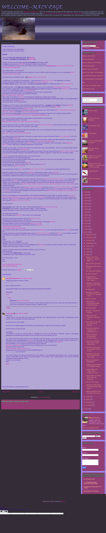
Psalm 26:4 (9, 345)
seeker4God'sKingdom (12, 278)
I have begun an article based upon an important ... (93, 377)
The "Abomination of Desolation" (92, 79)
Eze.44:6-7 (36, 121)
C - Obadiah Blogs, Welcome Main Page (91, 482)
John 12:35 (39, 187)
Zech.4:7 (4, 115)
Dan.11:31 (11, 121)
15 (26, 115)
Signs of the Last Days (93, 263)
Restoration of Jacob (91, 491)
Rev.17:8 (59, 233)
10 (5, 74)
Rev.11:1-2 (29, 121)
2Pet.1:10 (37, 82)
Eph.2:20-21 (48, 124)
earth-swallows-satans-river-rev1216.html (14, 228)
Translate (94, 47)
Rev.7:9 (20, 115)
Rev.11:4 (15, 115)
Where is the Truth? (88, 56)
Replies (10, 297)
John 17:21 (27, 12)
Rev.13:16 (17, 138)
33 (74, 151)
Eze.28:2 (32, 90)
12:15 (38, 218)
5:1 (41, 233)
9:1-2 (45, 184)
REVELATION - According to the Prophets (12, 407)
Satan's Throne (91, 298)
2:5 (52, 80)
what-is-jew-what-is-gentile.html (11, 226)
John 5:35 (66, 87)
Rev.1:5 (32, 57)
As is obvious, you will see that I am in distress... (93, 323)
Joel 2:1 (25, 197)
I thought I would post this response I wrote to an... (93, 284)
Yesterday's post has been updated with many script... (92, 355)
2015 (86, 223)
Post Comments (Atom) (44, 397)
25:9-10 (57, 179)
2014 (86, 226)
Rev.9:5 (22, 97)
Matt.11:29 (67, 230)
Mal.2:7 (57, 110)
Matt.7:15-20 (50, 190)
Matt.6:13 (4, 197)
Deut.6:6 (66, 136)
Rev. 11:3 (47, 13)
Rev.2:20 (67, 187)
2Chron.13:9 (20, 95)
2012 (86, 232)
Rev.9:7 (5, 95)
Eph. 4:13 (35, 12)
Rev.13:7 (29, 143)
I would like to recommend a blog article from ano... (92, 303)
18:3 (71, 65)
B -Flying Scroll (89, 479)
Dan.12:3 (40, 77)
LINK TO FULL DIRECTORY (91, 85)
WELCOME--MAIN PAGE (31, 7)
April (88, 396)
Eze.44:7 (73, 110)
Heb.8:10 (70, 105)
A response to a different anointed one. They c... (92, 278)
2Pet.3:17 (22, 165)
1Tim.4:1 (7, 190)
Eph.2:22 (35, 111)
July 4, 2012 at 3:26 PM (22, 313)
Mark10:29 (8, 348)
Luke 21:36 (37, 197)
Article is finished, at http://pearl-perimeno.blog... (92, 336)
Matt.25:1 (62, 151)
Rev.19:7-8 (27, 108)
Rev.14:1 (61, 136)
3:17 (41, 82)
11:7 (23, 200)
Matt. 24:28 (56, 13)
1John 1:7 (33, 187)
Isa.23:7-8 (26, 90)
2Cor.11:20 (46, 233)
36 (15, 121)
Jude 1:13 (42, 169)
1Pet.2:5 (30, 111)
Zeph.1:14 (30, 197)
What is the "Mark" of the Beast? (92, 72)
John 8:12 (27, 187)
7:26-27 (52, 179)
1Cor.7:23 (61, 187)
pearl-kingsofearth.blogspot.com (11, 67)
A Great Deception (88, 59)
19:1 (29, 115)
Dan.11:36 (5, 133)
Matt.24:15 (5, 111)
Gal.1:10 (21, 100)
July (87, 249)
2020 (86, 209)
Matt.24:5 (52, 184)
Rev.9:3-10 (19, 215)
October (89, 240)
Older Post (75, 391)
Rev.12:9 (36, 184)
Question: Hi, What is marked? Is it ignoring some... (93, 294)
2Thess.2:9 (30, 184)
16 (53, 141)
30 (12, 348)
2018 (86, 215)
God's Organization (88, 66)
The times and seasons (93, 271)
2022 (86, 203)
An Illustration (90, 289)
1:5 (53, 65)
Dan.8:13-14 (20, 133)
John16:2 (58, 342)
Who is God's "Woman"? (90, 69)
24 (55, 184)
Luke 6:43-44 (58, 190)
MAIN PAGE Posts (88, 89)
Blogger (63, 501)
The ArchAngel (91, 308)
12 (62, 65)
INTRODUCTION (94, 126)
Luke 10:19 (11, 74)
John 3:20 (15, 180)
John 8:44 (23, 184)
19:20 (55, 207)
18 (63, 65)
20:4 (29, 348)
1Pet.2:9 (62, 110)
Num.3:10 (67, 110)
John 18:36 (32, 59)
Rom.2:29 (57, 106)
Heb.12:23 (69, 83)
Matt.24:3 (41, 244)
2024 (86, 198)
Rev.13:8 (22, 348)
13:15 (71, 187)
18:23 (67, 151)
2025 (86, 195)
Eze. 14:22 (79, 13)
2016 (86, 220)
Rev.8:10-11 (45, 80)
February (89, 402)
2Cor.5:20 (44, 141)
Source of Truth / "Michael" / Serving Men (92, 317)
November (89, 237)
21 (7, 95)
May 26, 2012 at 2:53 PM (25, 278)
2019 (86, 212)
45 (62, 190)
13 (24, 115)
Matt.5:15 (61, 87)
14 (69, 65)
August (88, 246)
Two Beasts (92, 133)
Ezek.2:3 (16, 74)
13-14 (49, 207)
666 (83, 82)
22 (52, 124)
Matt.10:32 (16, 348)
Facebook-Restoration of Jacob (92, 487)
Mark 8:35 (15, 198)
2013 (86, 229)
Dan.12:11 (5, 144)
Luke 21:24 (23, 121)
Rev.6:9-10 (13, 200)
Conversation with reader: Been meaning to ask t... (92, 371)
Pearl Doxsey (9, 313)
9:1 (50, 80)
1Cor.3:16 (24, 111)
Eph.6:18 (42, 197)
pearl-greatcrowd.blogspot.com (40, 115)
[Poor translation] (5, 511)
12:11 (18, 121)
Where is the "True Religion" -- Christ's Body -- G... (93, 258)
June (88, 252)
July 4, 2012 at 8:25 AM (23, 300)
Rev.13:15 (29, 340)
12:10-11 (27, 200)
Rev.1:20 (28, 162)
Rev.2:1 (30, 77)
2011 (86, 409)
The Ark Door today (92, 382)
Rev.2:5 (45, 82)
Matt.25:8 (30, 172)
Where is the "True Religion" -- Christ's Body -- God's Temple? (96, 165)
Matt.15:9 (47, 179)
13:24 (70, 151)
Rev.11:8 (63, 13)
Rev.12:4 (35, 77)
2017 (86, 218)
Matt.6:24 (42, 230)
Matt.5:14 (49, 141)
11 (10, 115)
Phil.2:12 (10, 197)
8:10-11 (41, 184)
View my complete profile (90, 428)
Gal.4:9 (38, 233)
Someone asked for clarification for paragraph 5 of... (92, 329)
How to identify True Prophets (92, 62)
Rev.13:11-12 (22, 149)
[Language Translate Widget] (89, 46)
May (87, 254)
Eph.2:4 (63, 83)
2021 (86, 206)
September (90, 243)
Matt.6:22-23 (55, 172)
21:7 (26, 348)
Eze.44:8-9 (13, 95)
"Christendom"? (93, 171)
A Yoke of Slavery (91, 274)
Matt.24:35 (73, 190)
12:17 (64, 184)
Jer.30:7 (20, 197)
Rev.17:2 (59, 65)
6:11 (31, 108)
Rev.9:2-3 (39, 225)
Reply (7, 294)
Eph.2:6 (42, 164)
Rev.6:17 (15, 197)
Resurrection (92, 110)
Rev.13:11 (59, 184)
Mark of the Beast (94, 178)
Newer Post (6, 391)
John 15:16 (67, 190)
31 (73, 151)
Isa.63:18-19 (27, 133)
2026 (86, 192)
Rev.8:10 (55, 87)
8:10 (45, 77)
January (89, 405)
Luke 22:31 (72, 195)
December (89, 234)
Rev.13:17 (62, 179)
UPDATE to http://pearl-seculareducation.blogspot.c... (93, 386)
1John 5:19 (21, 64)
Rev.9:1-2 (64, 88)
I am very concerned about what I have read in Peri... (92, 342)
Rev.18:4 (17, 345)
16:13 (66, 65)
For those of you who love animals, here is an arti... (93, 349)
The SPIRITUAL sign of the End (92, 76)
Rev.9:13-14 (33, 218)
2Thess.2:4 (12, 111)
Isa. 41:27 (71, 13)
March (88, 399)
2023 (86, 200)
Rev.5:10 (49, 65)
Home (41, 391)
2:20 (68, 184)
